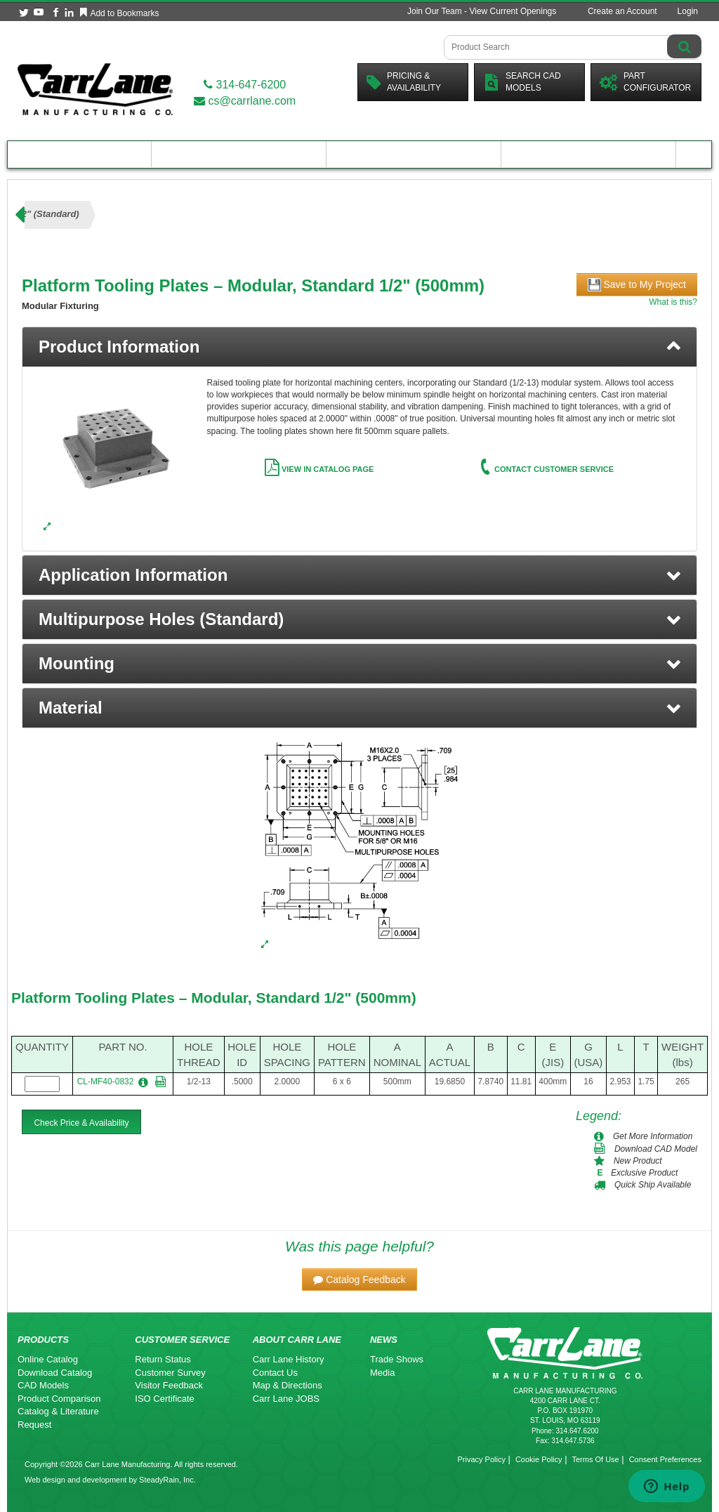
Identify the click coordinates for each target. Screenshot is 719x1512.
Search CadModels (522, 82)
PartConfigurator (645, 82)
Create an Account (622, 11)
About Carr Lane (589, 154)
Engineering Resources (239, 154)
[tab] (359, 347)
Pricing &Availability (404, 82)
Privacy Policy (481, 1459)
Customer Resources (413, 154)
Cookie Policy (538, 1459)
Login (688, 11)
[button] (359, 575)
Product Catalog (79, 154)
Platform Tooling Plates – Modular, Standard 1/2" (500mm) (213, 998)
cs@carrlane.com (245, 101)
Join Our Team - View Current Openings (481, 11)
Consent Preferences (665, 1459)
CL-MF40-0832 (105, 1081)
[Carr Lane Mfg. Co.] (95, 88)
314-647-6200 (245, 85)
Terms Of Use (595, 1459)
